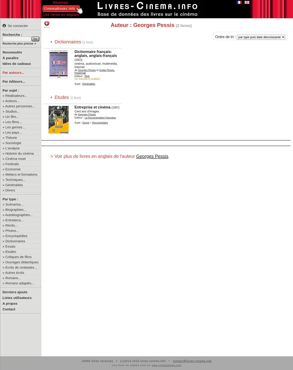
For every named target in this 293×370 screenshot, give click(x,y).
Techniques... (15, 180)
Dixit (87, 76)
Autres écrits (14, 273)
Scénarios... (14, 204)
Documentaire (100, 122)
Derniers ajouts (15, 292)
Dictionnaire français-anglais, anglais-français (96, 54)
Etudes (10, 252)
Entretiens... (14, 220)
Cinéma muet (15, 159)
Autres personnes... (20, 106)
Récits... (11, 225)
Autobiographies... (19, 215)
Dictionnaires (15, 241)
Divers (10, 190)
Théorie (11, 138)
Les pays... (13, 132)
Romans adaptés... (19, 283)
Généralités (14, 185)
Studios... (12, 111)
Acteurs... (12, 101)
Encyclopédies (16, 236)
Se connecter (15, 26)
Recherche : (12, 35)
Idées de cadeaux (17, 64)
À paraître (11, 58)
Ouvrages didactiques (22, 262)
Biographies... (16, 209)
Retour (47, 24)
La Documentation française (100, 117)
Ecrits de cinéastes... (21, 267)
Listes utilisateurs (17, 298)
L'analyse (12, 148)
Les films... (13, 122)
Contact (9, 309)
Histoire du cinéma (19, 153)
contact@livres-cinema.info (192, 361)
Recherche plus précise (18, 43)
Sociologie (13, 143)
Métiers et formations (21, 174)
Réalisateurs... (16, 96)
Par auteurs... (13, 72)
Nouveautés (12, 52)
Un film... (12, 117)
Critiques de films (18, 257)
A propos (10, 303)
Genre (85, 122)
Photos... (12, 231)
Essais (10, 246)
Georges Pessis (87, 70)
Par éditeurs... (14, 81)
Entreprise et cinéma (92, 107)
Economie (13, 169)
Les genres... (15, 127)
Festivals (12, 164)
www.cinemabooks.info (166, 365)
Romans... (13, 278)
